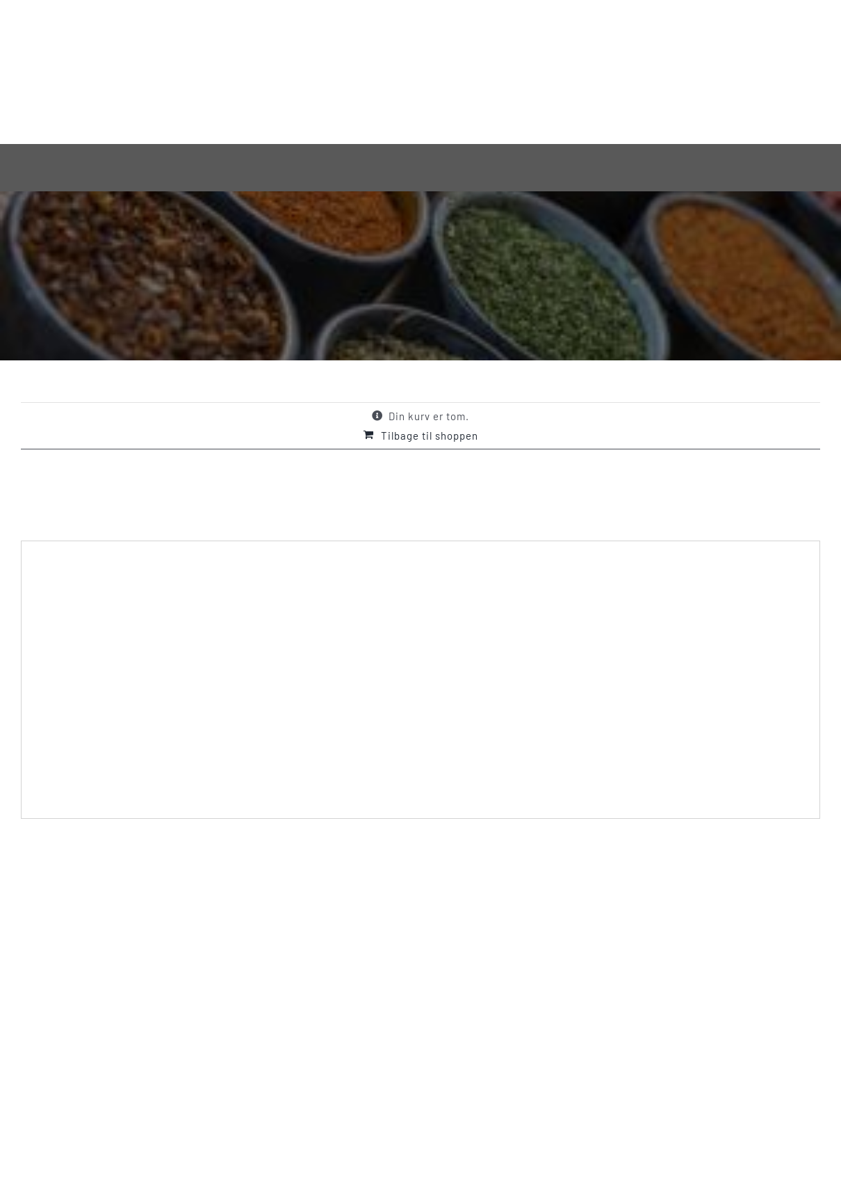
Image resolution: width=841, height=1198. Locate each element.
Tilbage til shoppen (429, 435)
